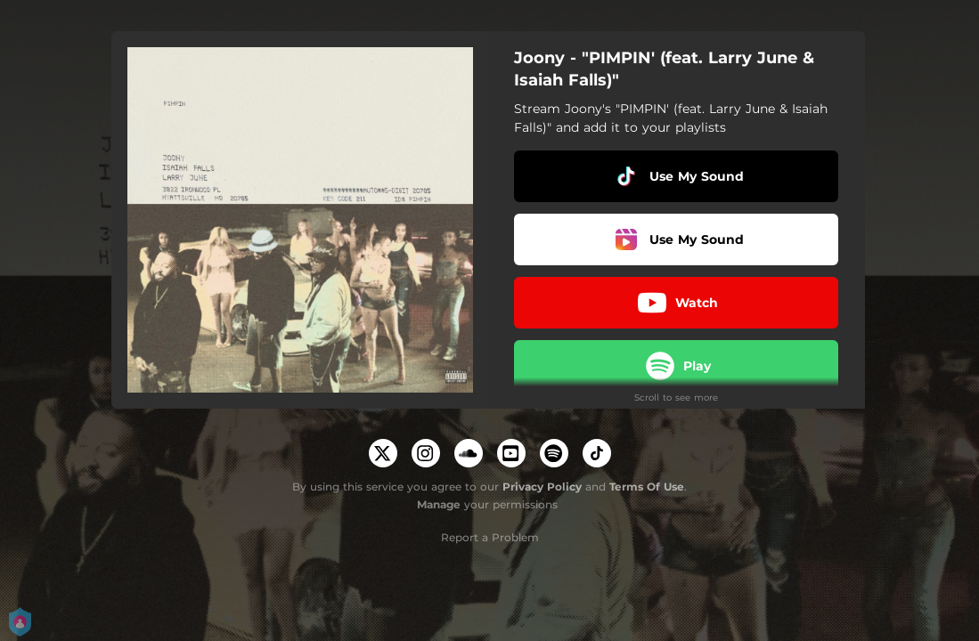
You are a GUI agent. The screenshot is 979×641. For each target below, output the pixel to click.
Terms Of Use (646, 486)
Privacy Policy (542, 486)
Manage (439, 504)
